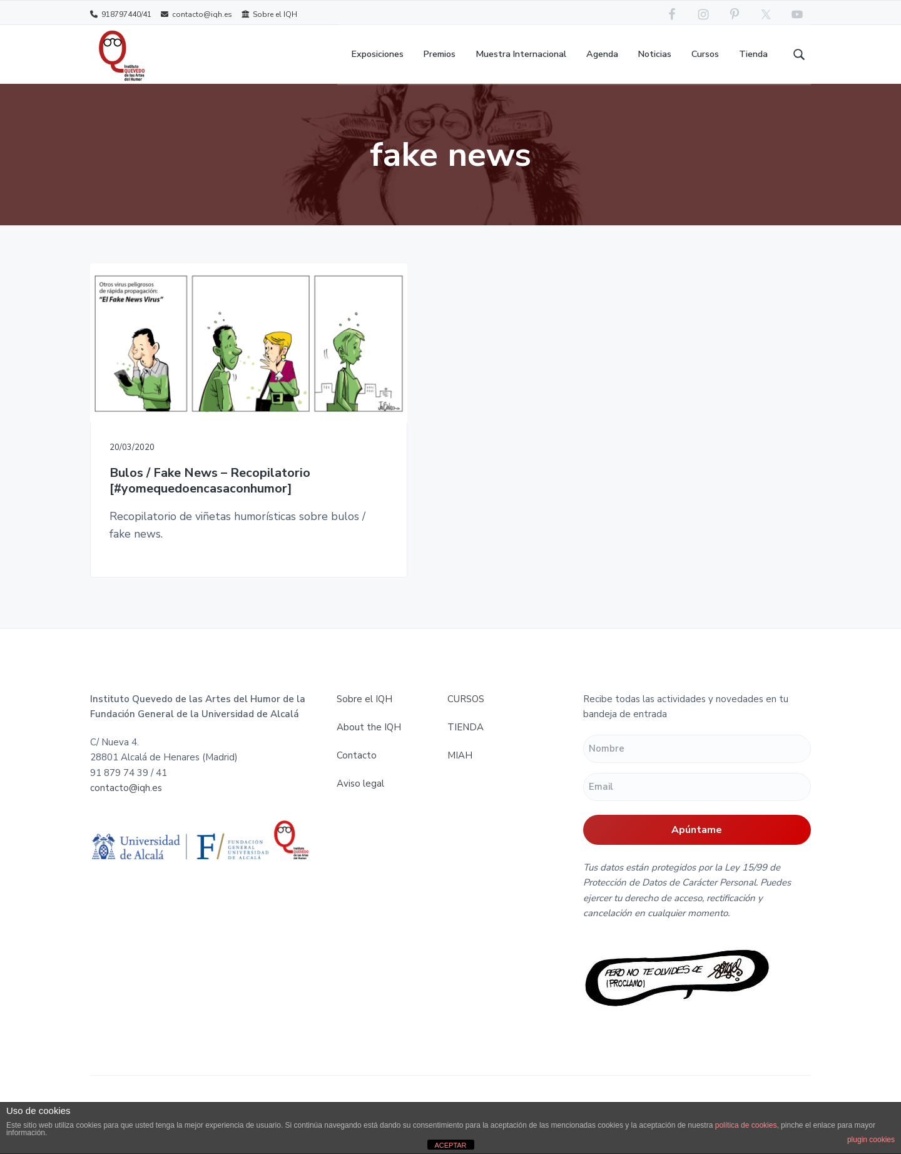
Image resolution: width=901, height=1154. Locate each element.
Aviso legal (360, 781)
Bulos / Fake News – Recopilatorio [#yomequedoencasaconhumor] (200, 449)
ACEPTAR (450, 1145)
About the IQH (369, 724)
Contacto (357, 753)
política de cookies (746, 1125)
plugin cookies (871, 1139)
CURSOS (465, 696)
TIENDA (465, 724)
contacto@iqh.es (196, 14)
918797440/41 (120, 14)
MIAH (459, 753)
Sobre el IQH (269, 14)
